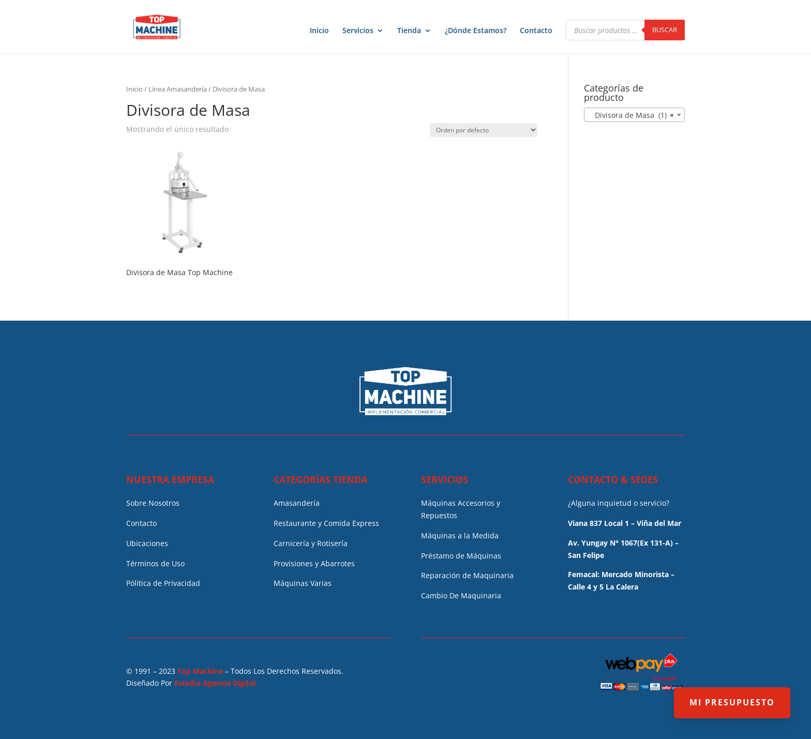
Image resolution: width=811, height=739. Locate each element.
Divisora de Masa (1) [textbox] (631, 115)
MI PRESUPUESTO (732, 702)
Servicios (357, 31)
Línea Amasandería (177, 89)
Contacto (536, 31)
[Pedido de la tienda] (483, 130)
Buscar (664, 29)
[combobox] (634, 115)
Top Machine (200, 671)
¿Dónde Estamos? (475, 31)
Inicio (319, 31)
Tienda (409, 31)
